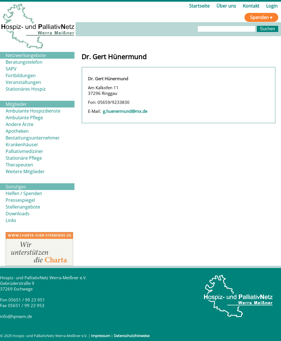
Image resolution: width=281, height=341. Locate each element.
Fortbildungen (21, 75)
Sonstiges (16, 187)
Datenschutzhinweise (131, 335)
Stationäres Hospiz (26, 89)
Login (272, 6)
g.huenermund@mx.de (125, 111)
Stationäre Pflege (24, 158)
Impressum (100, 335)
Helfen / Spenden (24, 193)
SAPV (11, 69)
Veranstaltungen (23, 82)
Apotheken (17, 131)
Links (11, 220)
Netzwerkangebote (26, 55)
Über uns (226, 6)
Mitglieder (16, 104)
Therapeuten (19, 165)
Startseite (199, 6)
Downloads (18, 213)
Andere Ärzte (19, 124)
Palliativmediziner (24, 151)
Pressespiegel (20, 200)
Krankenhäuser (22, 144)
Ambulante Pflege (24, 118)
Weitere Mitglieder (25, 171)
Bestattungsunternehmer (33, 138)
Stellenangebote (23, 207)
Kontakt (251, 6)
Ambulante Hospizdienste (33, 111)
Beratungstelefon (24, 62)
